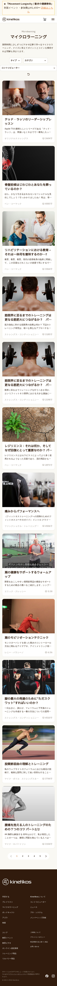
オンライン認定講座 (10, 948)
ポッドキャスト (8, 912)
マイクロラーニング (10, 907)
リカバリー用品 (8, 958)
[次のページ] (46, 856)
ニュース (33, 907)
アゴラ (5, 917)
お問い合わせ (34, 946)
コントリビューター (38, 902)
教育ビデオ (6, 943)
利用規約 (31, 974)
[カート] (44, 19)
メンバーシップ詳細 (38, 917)
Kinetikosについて (37, 896)
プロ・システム (36, 912)
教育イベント (7, 938)
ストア (5, 932)
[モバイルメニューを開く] (53, 19)
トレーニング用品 (9, 953)
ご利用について (35, 932)
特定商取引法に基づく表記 (39, 942)
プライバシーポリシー (37, 937)
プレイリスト (7, 902)
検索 (4, 923)
